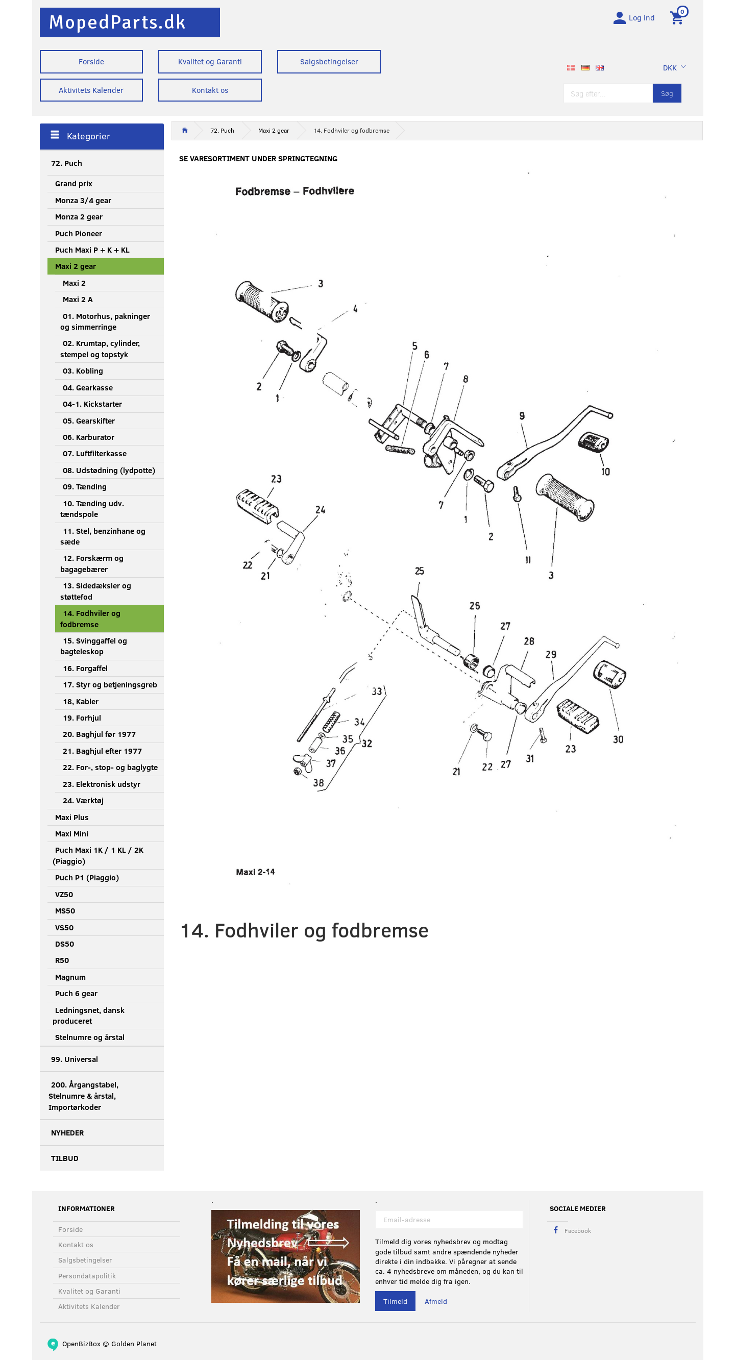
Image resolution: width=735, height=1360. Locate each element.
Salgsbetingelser (329, 61)
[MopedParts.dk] (117, 22)
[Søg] (667, 93)
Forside (91, 61)
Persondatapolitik (87, 1275)
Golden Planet (134, 1343)
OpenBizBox (81, 1343)
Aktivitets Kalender (91, 90)
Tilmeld (395, 1301)
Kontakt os (210, 90)
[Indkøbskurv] (679, 17)
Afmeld (436, 1301)
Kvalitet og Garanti (210, 61)
